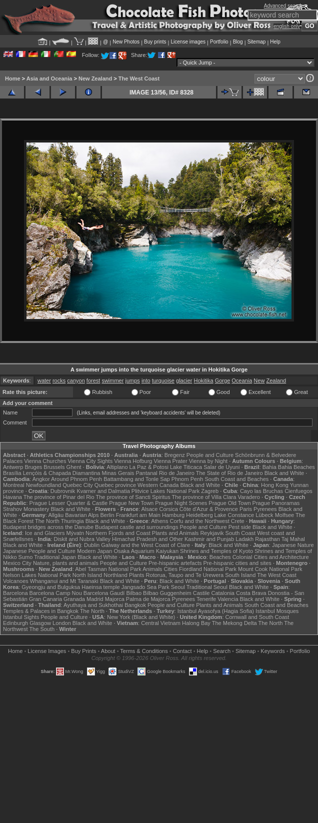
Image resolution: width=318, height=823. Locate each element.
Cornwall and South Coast (258, 617)
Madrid (95, 599)
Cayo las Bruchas (261, 491)
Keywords (272, 651)
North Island (87, 575)
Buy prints (155, 41)
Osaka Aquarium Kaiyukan (146, 551)
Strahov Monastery (26, 509)
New (259, 381)
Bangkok (135, 605)
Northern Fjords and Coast (118, 533)
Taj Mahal (293, 539)
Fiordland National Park (207, 569)
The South (41, 629)
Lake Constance (234, 515)
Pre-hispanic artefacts (175, 563)
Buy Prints (83, 651)
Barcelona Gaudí (104, 593)
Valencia (228, 599)
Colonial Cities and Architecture (270, 557)
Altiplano (117, 467)
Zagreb (209, 491)
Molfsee (284, 515)
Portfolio (219, 41)
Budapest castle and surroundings (136, 527)
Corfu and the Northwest (200, 521)
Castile (201, 593)
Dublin (92, 545)
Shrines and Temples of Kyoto (216, 551)
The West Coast (139, 79)
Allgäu (56, 515)
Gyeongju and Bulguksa (51, 587)
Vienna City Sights (90, 461)
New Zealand (95, 79)
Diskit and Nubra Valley (82, 539)
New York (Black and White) (141, 617)
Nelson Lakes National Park (37, 575)
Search (221, 651)
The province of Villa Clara (204, 497)
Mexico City (17, 563)
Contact (182, 651)
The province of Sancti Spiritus (133, 497)
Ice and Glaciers (44, 533)
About (108, 651)
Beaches (220, 557)
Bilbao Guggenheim (167, 593)
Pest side (239, 527)
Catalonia (222, 593)
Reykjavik (212, 533)
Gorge (222, 381)
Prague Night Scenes (181, 503)
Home (12, 79)
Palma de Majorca (148, 599)
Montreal (13, 485)
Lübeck (264, 515)
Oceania (242, 381)
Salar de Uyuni (222, 467)
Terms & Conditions (144, 651)
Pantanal (146, 473)
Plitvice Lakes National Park (166, 491)
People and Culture (210, 455)
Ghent (74, 467)
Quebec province (115, 485)
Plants (136, 575)
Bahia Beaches (296, 467)
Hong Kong (274, 485)
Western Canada (158, 485)
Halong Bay (196, 623)
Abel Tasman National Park (108, 569)
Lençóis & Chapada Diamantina (61, 473)
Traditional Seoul (207, 587)
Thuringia (72, 521)
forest (93, 381)
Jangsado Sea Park (146, 587)
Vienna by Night (208, 461)
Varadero (249, 497)
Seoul (178, 587)
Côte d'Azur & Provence (209, 509)
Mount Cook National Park (270, 569)
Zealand (276, 381)
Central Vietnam (160, 623)
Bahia (269, 467)
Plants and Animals (175, 533)
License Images (47, 651)
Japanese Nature (293, 545)
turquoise (163, 381)
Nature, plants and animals (65, 563)
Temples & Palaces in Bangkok (40, 611)
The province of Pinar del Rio (59, 497)
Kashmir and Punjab (209, 539)
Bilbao (134, 593)
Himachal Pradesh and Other (147, 539)
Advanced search (283, 5)
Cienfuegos (298, 491)
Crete (237, 521)
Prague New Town (131, 503)
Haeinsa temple (101, 587)
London (61, 623)
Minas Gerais (118, 473)
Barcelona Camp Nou (56, 593)
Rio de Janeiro (176, 473)
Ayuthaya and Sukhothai (93, 605)
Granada (74, 599)
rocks (59, 381)
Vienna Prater (171, 461)
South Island (240, 575)
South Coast (241, 533)
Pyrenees (265, 509)
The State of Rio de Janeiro (229, 473)
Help (275, 41)
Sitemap (257, 41)
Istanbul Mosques (277, 611)
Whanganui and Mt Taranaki (64, 581)
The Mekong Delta (234, 623)
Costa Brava (251, 593)
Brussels (54, 467)
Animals (152, 569)
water (44, 381)
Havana (12, 497)
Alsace (149, 509)
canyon (75, 381)
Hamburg (173, 515)
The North (47, 521)
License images (188, 41)
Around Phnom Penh (76, 479)
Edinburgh (15, 623)
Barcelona (15, 593)
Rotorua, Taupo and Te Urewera (185, 575)
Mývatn (75, 533)
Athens (159, 521)
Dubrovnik (63, 491)
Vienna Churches (45, 461)
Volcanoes (15, 581)
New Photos (126, 41)
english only (287, 26)
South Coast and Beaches (236, 479)
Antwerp (13, 467)
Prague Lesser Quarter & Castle (69, 503)
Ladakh (245, 539)
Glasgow (40, 623)
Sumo (25, 557)
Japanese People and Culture (39, 551)
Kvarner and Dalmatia (103, 491)
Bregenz (174, 455)
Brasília (12, 473)
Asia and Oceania (49, 79)
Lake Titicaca (186, 467)
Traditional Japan (55, 557)
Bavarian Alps (81, 515)
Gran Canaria (45, 599)
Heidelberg (199, 515)
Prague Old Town (229, 503)
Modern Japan (94, 551)
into (146, 381)
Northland (116, 575)
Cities (171, 569)
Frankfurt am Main (138, 515)
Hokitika (203, 381)
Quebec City (77, 485)
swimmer (113, 381)
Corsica (168, 509)
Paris (246, 509)
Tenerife (206, 599)
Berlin (107, 515)
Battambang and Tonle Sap (137, 479)
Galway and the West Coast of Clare (145, 545)
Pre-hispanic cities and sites (238, 563)
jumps (132, 381)
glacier (184, 381)
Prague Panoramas (276, 503)
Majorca (114, 599)
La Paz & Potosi (149, 467)
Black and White (284, 473)
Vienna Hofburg (133, 461)
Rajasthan (267, 539)
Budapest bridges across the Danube (48, 527)
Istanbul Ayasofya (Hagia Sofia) (216, 611)
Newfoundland (43, 485)
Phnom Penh (188, 479)
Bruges (33, 467)
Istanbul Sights (21, 617)
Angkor (41, 479)
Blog (238, 41)
